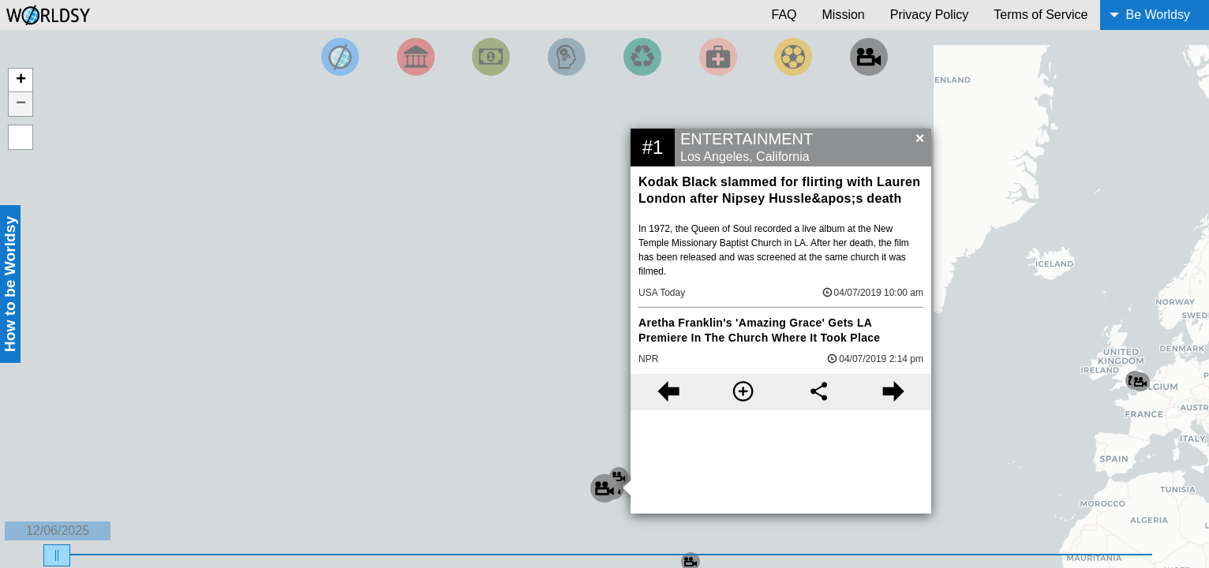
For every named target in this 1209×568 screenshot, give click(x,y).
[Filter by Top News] (340, 57)
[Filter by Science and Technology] (567, 57)
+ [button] (21, 80)
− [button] (21, 104)
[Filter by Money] (491, 57)
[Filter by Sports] (793, 57)
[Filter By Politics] (416, 57)
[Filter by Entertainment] (869, 57)
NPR (648, 358)
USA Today (661, 292)
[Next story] (893, 392)
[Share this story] (818, 392)
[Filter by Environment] (642, 57)
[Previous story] (668, 392)
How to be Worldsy (10, 284)
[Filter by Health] (718, 57)
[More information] (743, 392)
